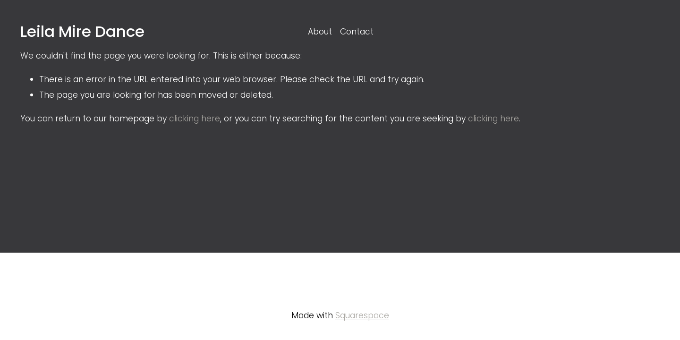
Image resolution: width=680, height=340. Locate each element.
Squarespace (362, 315)
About (320, 31)
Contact (357, 31)
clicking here (194, 118)
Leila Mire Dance (82, 31)
